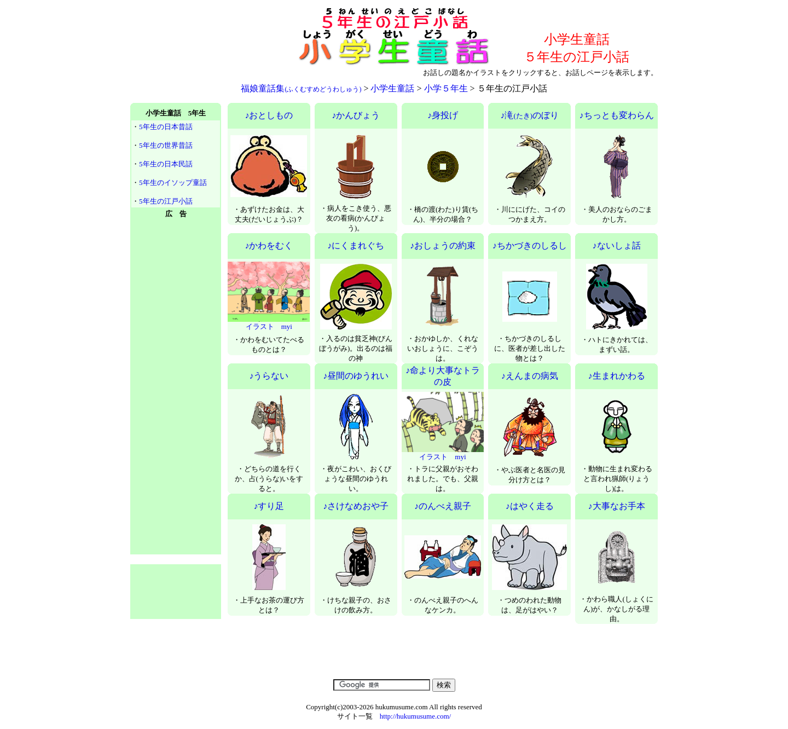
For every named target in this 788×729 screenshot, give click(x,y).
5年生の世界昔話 (166, 145)
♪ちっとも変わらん (617, 115)
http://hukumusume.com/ (415, 716)
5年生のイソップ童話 (173, 182)
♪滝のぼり (529, 115)
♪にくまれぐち (355, 245)
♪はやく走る (530, 506)
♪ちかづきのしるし (530, 245)
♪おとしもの (269, 115)
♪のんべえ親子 (442, 506)
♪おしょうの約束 (443, 245)
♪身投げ (442, 115)
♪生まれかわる (616, 375)
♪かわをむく (269, 245)
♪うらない (268, 375)
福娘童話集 (301, 88)
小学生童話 (392, 88)
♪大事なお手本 (616, 506)
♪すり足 (268, 506)
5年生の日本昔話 (166, 127)
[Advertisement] (211, 49)
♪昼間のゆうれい (356, 375)
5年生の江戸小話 (166, 201)
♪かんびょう (356, 115)
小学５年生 (446, 88)
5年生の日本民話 (166, 164)
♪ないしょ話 (617, 245)
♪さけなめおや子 (356, 506)
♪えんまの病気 (529, 375)
